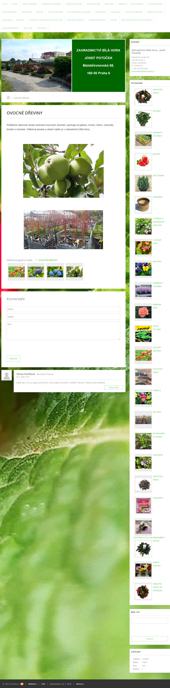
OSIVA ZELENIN (157, 328)
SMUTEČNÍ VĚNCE (75, 20)
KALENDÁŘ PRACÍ (10, 28)
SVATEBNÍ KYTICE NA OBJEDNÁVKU (149, 537)
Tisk (43, 684)
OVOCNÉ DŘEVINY (134, 12)
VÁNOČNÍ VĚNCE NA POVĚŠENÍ (137, 20)
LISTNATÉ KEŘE (155, 4)
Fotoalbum (116, 12)
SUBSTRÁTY (100, 12)
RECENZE (27, 28)
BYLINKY (20, 20)
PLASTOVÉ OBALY (157, 371)
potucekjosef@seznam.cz (143, 71)
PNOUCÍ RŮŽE (93, 4)
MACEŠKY (109, 4)
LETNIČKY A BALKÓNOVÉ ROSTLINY (46, 20)
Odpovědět (114, 387)
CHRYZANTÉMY (9, 12)
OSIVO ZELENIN (55, 12)
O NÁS (15, 4)
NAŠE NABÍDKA (29, 4)
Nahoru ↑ (80, 684)
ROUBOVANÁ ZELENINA (79, 12)
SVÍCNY (113, 20)
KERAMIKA (7, 20)
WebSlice (32, 684)
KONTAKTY (42, 28)
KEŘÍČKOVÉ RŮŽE (74, 4)
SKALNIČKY (26, 12)
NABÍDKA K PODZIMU (158, 285)
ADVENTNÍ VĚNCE (97, 20)
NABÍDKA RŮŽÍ (157, 306)
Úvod (4, 4)
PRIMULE (122, 4)
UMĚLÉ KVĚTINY (154, 12)
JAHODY (40, 12)
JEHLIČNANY (137, 4)
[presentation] (27, 347)
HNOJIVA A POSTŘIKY (51, 4)
